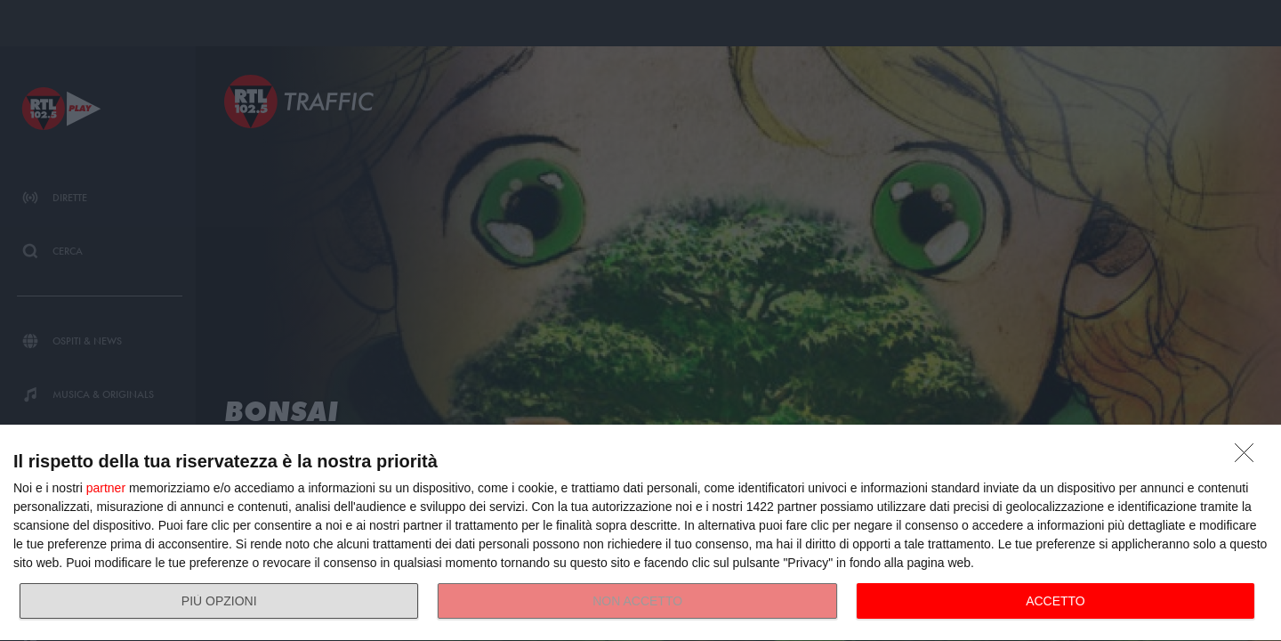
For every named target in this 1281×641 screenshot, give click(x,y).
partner (105, 488)
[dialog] (640, 533)
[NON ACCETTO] (1249, 457)
